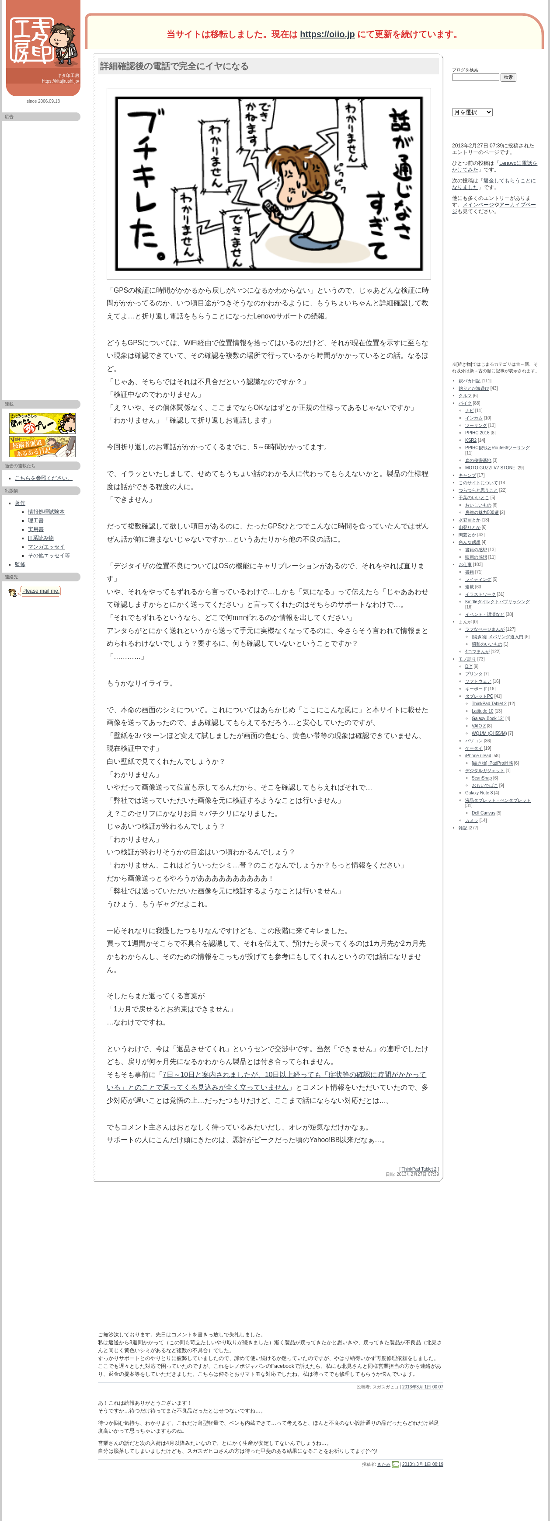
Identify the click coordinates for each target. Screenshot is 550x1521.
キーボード (476, 688)
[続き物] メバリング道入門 (497, 636)
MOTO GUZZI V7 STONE (490, 467)
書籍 (469, 572)
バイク (465, 403)
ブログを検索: (466, 69)
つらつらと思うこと (478, 490)
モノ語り (467, 659)
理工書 (36, 520)
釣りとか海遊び (474, 388)
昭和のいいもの (487, 644)
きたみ (383, 1464)
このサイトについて (478, 482)
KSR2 (471, 440)
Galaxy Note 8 (479, 792)
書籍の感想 (476, 549)
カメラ (471, 820)
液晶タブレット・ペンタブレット (498, 800)
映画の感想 (476, 557)
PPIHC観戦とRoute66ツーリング (497, 447)
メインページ (478, 205)
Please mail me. (40, 591)
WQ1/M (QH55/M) (489, 733)
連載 (469, 586)
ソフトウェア (478, 681)
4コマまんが (477, 651)
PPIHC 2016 (477, 432)
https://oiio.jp (327, 34)
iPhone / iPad (478, 755)
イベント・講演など (485, 614)
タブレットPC (479, 696)
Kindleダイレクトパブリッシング (497, 601)
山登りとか (469, 527)
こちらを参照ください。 (44, 478)
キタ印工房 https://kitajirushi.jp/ (60, 78)
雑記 (463, 827)
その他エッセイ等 (49, 555)
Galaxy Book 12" (488, 718)
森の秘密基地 (478, 460)
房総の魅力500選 (482, 512)
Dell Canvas (483, 813)
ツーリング (476, 425)
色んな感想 (469, 542)
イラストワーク (480, 594)
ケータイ (474, 748)
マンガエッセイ (46, 547)
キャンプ (467, 475)
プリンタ (474, 673)
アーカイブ (463, 99)
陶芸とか (467, 534)
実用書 (36, 529)
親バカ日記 (469, 380)
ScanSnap (482, 778)
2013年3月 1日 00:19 (422, 1464)
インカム (474, 418)
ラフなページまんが (485, 629)
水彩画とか (469, 519)
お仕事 (465, 564)
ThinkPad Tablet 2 (419, 1169)
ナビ (469, 410)
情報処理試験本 (46, 512)
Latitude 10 (483, 711)
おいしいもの (478, 505)
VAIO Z (479, 726)
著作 (20, 503)
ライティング (478, 579)
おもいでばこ (485, 785)
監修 (20, 564)
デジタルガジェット (485, 770)
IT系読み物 (41, 538)
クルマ (465, 395)
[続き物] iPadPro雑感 (492, 763)
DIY (469, 666)
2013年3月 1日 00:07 (422, 1387)
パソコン (474, 740)
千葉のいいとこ (474, 497)
